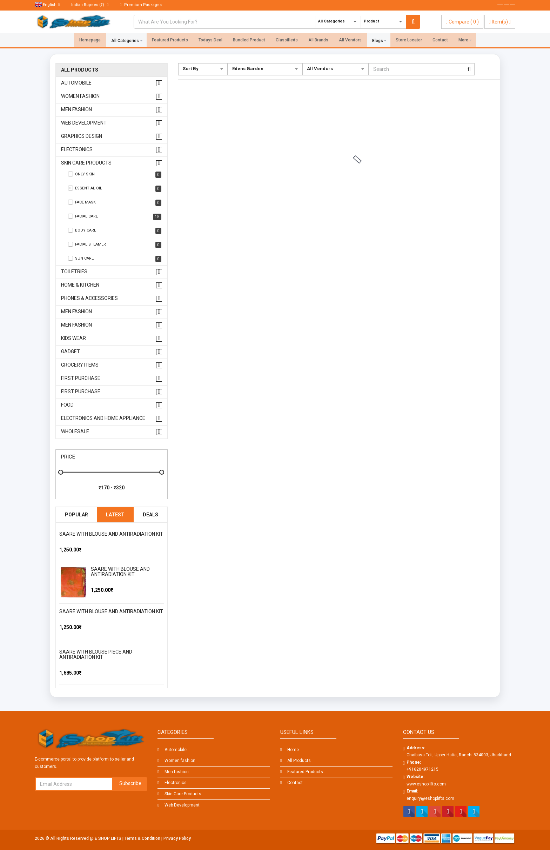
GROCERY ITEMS (80, 365)
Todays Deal (210, 40)
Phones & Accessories (89, 298)
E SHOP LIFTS (108, 838)
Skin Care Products (86, 163)
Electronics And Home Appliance (103, 418)
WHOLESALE (75, 431)
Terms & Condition (143, 838)
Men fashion (76, 109)
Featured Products (170, 40)
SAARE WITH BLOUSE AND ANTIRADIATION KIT (111, 534)
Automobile (76, 83)
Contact (440, 40)
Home (293, 749)
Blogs (377, 40)
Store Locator (409, 40)
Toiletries (74, 271)
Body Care (114, 231)
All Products (79, 70)
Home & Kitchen (80, 285)
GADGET (70, 351)
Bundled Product (249, 40)
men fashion (76, 311)
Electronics (77, 149)
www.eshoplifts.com (426, 784)
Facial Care (114, 217)
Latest (115, 514)
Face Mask (114, 203)
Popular (76, 514)
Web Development (84, 123)
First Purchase (80, 378)
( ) (462, 22)
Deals (150, 514)
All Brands (318, 40)
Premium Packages (141, 4)
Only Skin (114, 175)
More (463, 40)
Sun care (114, 259)
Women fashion (80, 96)
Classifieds (287, 40)
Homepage (90, 40)
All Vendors (350, 40)
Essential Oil (114, 189)
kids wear (73, 338)
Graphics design (81, 136)
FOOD (67, 405)
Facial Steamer (114, 245)
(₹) (89, 4)
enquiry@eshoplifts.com (430, 798)
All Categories (125, 40)
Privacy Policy (177, 838)
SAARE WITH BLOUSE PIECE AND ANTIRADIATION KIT (95, 654)
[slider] (73, 541)
